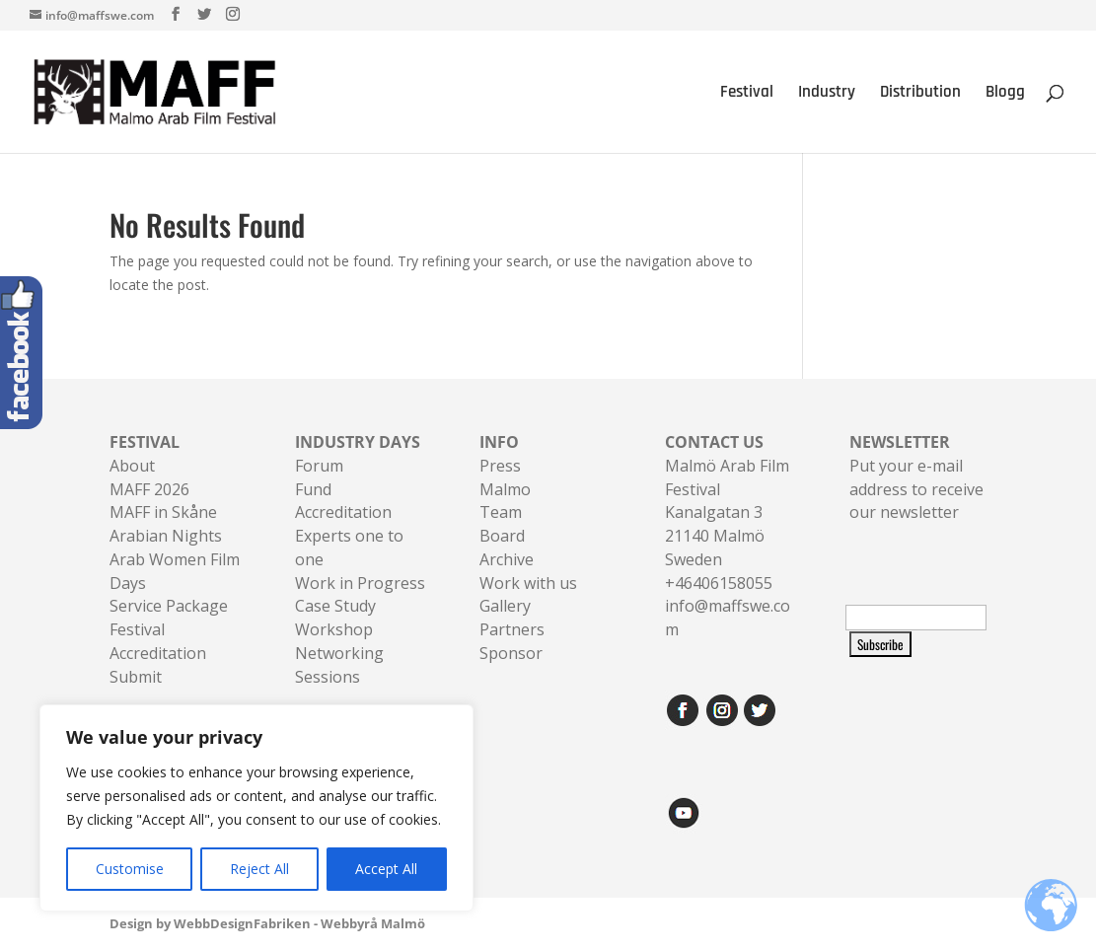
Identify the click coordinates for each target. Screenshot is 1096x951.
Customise (130, 868)
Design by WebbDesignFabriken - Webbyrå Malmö (267, 923)
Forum (319, 465)
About (132, 465)
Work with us (528, 583)
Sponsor (511, 653)
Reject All (259, 868)
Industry (826, 94)
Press (500, 465)
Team (500, 512)
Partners (512, 629)
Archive (506, 559)
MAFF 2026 (149, 489)
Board (502, 536)
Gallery (505, 606)
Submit (136, 677)
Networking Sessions (339, 665)
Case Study (335, 606)
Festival (746, 94)
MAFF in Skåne (163, 512)
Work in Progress (360, 583)
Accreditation (343, 512)
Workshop (334, 629)
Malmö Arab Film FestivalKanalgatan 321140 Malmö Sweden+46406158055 (727, 512)
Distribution (920, 94)
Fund (313, 489)
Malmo (505, 489)
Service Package (169, 606)
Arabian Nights (166, 536)
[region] (256, 808)
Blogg (1005, 94)
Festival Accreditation (158, 641)
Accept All (386, 868)
